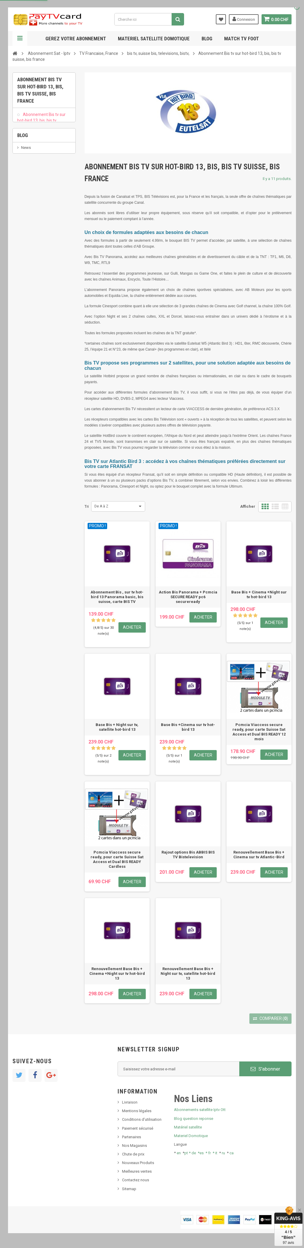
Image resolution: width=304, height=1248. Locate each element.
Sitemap (129, 1189)
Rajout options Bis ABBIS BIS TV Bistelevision (188, 854)
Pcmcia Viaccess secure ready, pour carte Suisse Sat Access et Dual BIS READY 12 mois (259, 731)
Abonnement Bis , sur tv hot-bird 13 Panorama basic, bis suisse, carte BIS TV (117, 597)
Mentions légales (136, 1111)
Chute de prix (133, 1154)
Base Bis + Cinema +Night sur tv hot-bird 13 (259, 594)
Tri (87, 506)
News (26, 221)
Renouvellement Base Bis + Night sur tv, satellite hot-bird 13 (188, 973)
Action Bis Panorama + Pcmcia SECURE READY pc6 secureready (188, 597)
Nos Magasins (134, 1145)
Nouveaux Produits (138, 1163)
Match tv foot (241, 39)
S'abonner (265, 1069)
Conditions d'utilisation (142, 1119)
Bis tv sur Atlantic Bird (43, 141)
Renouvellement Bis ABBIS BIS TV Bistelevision (38, 176)
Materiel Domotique (191, 1136)
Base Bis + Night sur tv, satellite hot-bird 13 (117, 727)
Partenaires (131, 1137)
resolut (27, 266)
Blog (207, 39)
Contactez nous (135, 1180)
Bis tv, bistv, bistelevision (42, 248)
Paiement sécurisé (137, 1128)
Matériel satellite (188, 1127)
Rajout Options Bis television (37, 155)
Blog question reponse (193, 1118)
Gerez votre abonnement (75, 39)
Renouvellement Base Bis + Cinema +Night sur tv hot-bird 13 (117, 973)
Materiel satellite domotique (154, 39)
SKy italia (29, 239)
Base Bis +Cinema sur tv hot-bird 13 (188, 727)
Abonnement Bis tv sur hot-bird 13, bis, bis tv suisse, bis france (41, 124)
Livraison (129, 1102)
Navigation (19, 38)
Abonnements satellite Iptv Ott (200, 1109)
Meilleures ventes (137, 1171)
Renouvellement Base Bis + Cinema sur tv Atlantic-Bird (258, 854)
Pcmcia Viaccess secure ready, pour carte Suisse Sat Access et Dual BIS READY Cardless (117, 859)
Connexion (243, 19)
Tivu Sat (27, 257)
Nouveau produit (35, 230)
